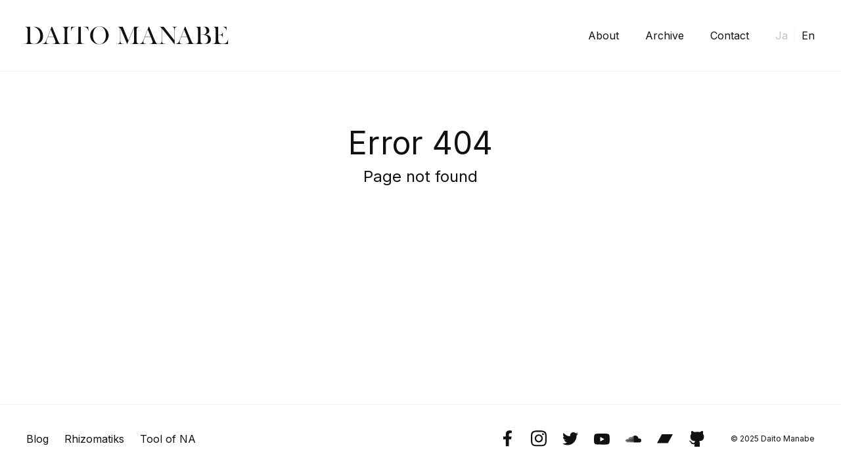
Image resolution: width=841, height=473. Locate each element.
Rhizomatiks (94, 439)
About (603, 35)
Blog (37, 439)
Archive (664, 35)
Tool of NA (168, 439)
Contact (729, 35)
